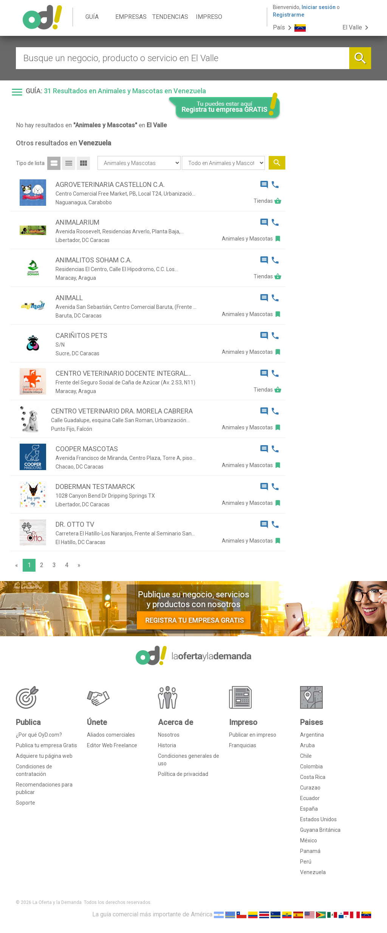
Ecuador (310, 798)
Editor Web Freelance (112, 745)
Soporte (25, 803)
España (309, 809)
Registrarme (288, 15)
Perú (305, 862)
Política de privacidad (183, 774)
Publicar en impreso (252, 735)
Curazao (310, 788)
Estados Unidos (318, 819)
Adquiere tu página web (44, 756)
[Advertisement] (331, 237)
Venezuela (313, 872)
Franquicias (242, 745)
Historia (167, 745)
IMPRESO (209, 16)
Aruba (307, 745)
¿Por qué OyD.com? (39, 735)
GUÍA (92, 16)
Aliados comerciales (111, 735)
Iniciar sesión (319, 7)
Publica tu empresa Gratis (46, 745)
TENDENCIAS (170, 16)
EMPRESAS (131, 16)
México (308, 840)
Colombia (311, 766)
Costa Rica (312, 777)
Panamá (310, 851)
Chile (306, 756)
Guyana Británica (320, 830)
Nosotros (169, 735)
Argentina (312, 735)
